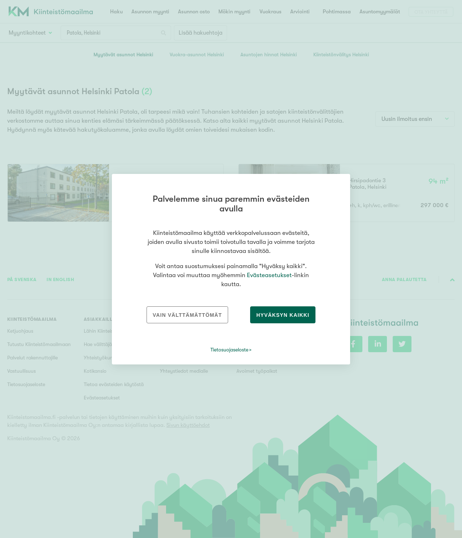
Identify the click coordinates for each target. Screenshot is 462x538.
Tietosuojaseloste (229, 350)
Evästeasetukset (269, 275)
